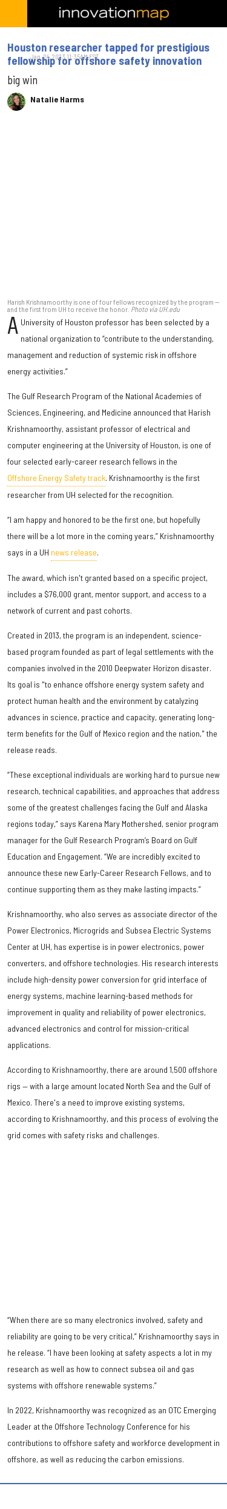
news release (74, 552)
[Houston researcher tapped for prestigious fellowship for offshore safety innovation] (113, 210)
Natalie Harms (57, 99)
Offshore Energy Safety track (56, 478)
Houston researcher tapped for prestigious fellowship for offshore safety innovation (108, 54)
